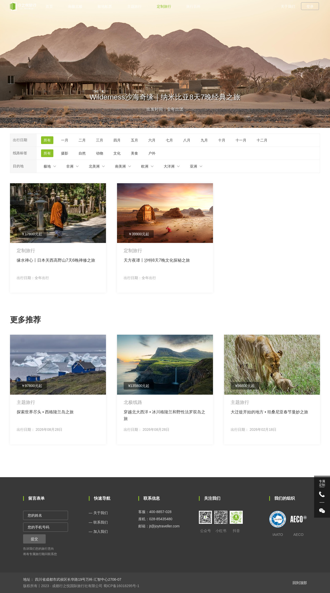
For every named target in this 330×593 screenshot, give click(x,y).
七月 (169, 140)
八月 (186, 140)
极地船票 (105, 6)
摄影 (64, 153)
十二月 (262, 140)
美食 (134, 153)
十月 (221, 140)
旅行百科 (193, 6)
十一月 (241, 140)
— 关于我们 (98, 513)
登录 (310, 6)
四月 (117, 140)
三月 (99, 140)
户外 (152, 153)
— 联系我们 (98, 522)
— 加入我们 (98, 531)
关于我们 (288, 6)
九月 (204, 140)
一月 (64, 140)
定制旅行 (164, 6)
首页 (49, 6)
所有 (47, 140)
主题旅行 (134, 6)
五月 (134, 140)
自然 (82, 153)
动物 (99, 153)
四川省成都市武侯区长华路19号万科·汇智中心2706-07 (77, 579)
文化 (117, 153)
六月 (152, 140)
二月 (82, 140)
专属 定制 (322, 483)
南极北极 (75, 6)
